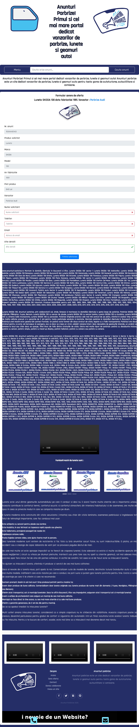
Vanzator (8, 195)
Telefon (8, 218)
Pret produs (10, 184)
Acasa (53, 675)
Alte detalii (9, 241)
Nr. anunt (8, 126)
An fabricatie (10, 172)
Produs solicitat (12, 138)
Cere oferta (53, 678)
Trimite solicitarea (69, 256)
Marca (7, 149)
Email (7, 230)
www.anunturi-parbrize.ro (13, 271)
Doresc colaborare (53, 685)
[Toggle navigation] (17, 70)
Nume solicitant (12, 207)
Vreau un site (53, 689)
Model (7, 161)
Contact (53, 682)
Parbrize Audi (97, 100)
